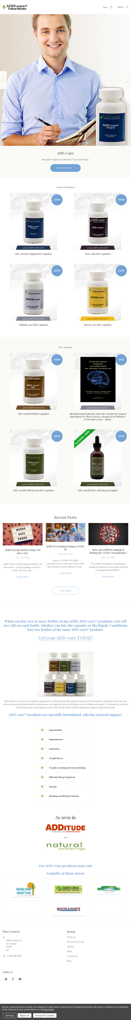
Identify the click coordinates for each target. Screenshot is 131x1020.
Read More (22, 577)
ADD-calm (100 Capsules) (97, 253)
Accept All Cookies (44, 1015)
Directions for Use (75, 942)
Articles (70, 946)
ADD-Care (65, 153)
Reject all (24, 1015)
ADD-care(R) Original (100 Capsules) (33, 253)
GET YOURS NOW (65, 168)
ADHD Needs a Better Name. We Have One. (23, 551)
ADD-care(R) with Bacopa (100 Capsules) (33, 490)
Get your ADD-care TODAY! (65, 638)
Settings (9, 1015)
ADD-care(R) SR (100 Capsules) (33, 413)
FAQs (69, 951)
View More (65, 591)
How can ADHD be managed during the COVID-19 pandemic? (108, 551)
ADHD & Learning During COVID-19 (65, 548)
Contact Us (72, 956)
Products (71, 937)
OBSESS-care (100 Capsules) (33, 324)
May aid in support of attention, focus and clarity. (65, 159)
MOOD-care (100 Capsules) (97, 324)
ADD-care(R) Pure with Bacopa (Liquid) (98, 490)
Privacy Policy (48, 1009)
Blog (69, 961)
